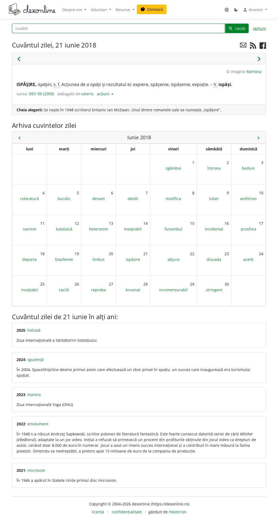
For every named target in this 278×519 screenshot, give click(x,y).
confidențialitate (127, 511)
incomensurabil (173, 289)
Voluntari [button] (99, 9)
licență (98, 511)
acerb (248, 259)
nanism (29, 229)
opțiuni (259, 28)
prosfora (248, 229)
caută (236, 28)
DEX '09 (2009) (41, 93)
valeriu (87, 93)
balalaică (64, 229)
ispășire (133, 259)
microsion (36, 470)
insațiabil (29, 289)
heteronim (98, 229)
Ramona (254, 71)
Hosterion (178, 511)
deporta (29, 259)
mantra (34, 394)
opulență (35, 359)
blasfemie (64, 259)
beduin (248, 168)
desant (98, 198)
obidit (133, 198)
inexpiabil (133, 229)
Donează (151, 9)
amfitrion (248, 198)
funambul (173, 229)
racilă (64, 289)
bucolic (64, 198)
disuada (214, 259)
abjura (173, 259)
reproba (98, 289)
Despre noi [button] (72, 9)
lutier (214, 198)
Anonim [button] (253, 9)
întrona (214, 168)
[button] (226, 10)
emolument (37, 423)
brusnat (133, 289)
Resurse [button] (123, 9)
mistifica (173, 198)
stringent (214, 289)
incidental (214, 229)
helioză (33, 330)
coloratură (29, 198)
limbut (99, 259)
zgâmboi (173, 168)
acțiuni (103, 93)
